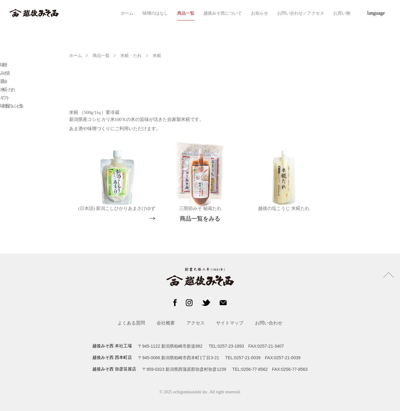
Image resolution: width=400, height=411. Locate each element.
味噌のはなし (155, 13)
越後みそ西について (223, 13)
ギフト (4, 97)
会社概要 (166, 322)
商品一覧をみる (200, 218)
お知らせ (259, 13)
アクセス (195, 322)
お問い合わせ (268, 322)
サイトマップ (229, 322)
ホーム (127, 13)
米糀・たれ (131, 55)
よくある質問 (131, 322)
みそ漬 (4, 73)
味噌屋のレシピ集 (11, 106)
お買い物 (341, 13)
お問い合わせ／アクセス (300, 13)
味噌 (2, 64)
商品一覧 (185, 13)
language (376, 13)
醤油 (2, 81)
